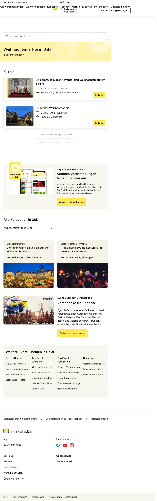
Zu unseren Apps (12, 444)
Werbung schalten (13, 472)
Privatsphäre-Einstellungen (63, 496)
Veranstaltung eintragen (77, 257)
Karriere (7, 461)
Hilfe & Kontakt (64, 461)
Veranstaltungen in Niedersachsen (61, 418)
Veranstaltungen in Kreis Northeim (106, 418)
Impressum (38, 496)
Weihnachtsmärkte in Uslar (24, 257)
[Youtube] (65, 445)
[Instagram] (72, 445)
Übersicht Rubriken (13, 478)
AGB (5, 496)
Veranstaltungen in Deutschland (21, 418)
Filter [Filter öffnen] (8, 72)
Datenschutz (20, 496)
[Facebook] (58, 445)
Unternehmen (10, 467)
